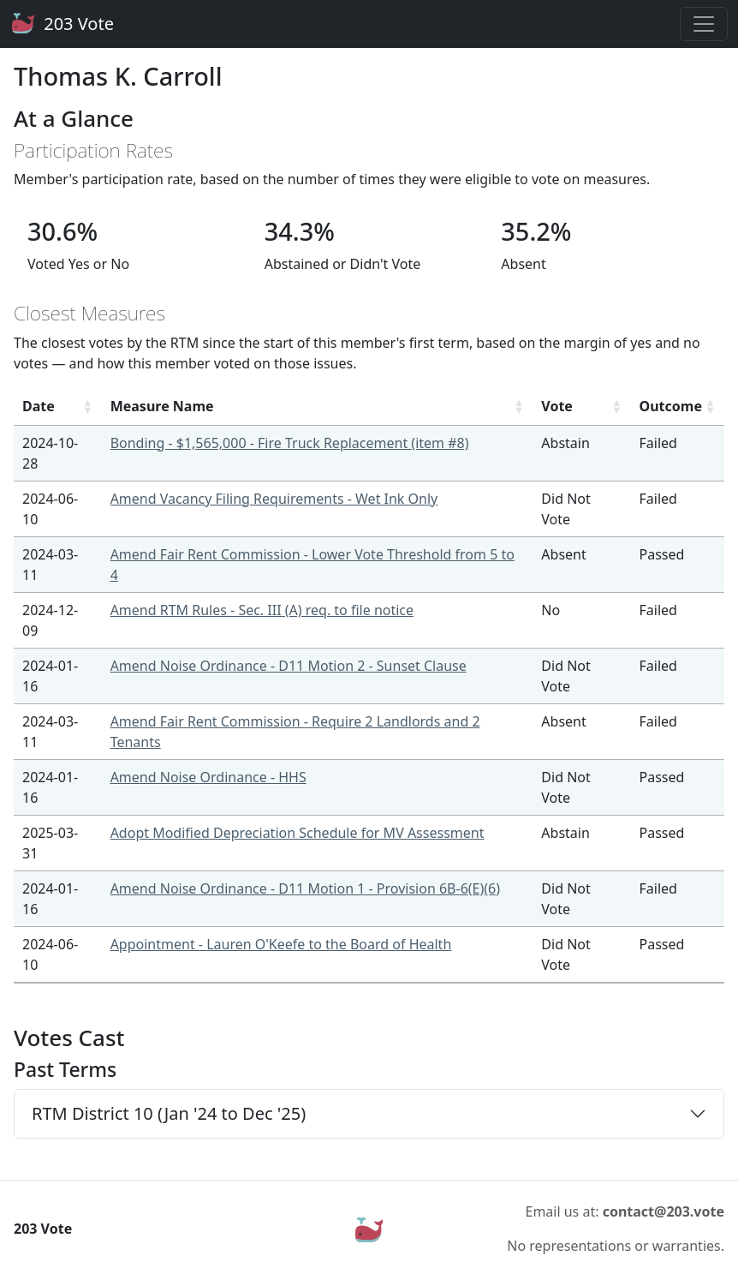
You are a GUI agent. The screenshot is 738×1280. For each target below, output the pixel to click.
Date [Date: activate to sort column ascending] (38, 406)
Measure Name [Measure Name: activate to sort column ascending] (162, 406)
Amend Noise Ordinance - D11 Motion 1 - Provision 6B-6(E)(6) (305, 888)
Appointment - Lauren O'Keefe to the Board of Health (281, 944)
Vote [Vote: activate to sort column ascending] (557, 406)
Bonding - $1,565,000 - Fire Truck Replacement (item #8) (289, 443)
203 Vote (62, 24)
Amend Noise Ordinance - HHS (208, 777)
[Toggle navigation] (704, 24)
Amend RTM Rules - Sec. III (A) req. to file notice (262, 610)
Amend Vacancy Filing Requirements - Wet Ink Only (274, 498)
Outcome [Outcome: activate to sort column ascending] (671, 406)
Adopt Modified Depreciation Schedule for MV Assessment (297, 832)
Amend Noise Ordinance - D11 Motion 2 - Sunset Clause (288, 665)
